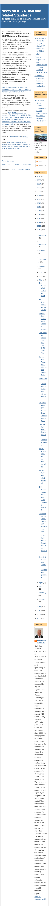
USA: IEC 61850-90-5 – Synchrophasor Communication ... (43, 435)
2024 (39, 184)
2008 (39, 618)
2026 (39, 176)
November (42, 244)
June (41, 276)
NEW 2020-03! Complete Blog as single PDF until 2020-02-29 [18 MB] (40, 46)
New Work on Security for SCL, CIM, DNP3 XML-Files (43, 343)
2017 (39, 211)
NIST (3, 148)
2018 (39, 207)
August (41, 266)
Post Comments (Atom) (21, 169)
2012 (39, 230)
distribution (22, 142)
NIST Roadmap (11, 148)
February (42, 593)
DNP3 (19, 144)
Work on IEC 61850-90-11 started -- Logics (42, 321)
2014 (39, 222)
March (41, 586)
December (42, 235)
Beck (8, 142)
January (42, 599)
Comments (41, 166)
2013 (39, 226)
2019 (39, 203)
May (41, 280)
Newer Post (6, 165)
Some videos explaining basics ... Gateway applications (39, 81)
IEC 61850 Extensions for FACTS (42, 305)
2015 (39, 218)
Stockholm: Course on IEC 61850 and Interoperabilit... (43, 389)
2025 (39, 180)
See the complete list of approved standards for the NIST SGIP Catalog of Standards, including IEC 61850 (16, 90)
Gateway (25, 144)
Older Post (27, 165)
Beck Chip (14, 142)
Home (17, 165)
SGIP (18, 148)
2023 (39, 188)
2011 (39, 607)
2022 (39, 192)
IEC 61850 (26, 146)
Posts (39, 162)
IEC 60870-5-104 (16, 146)
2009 (39, 614)
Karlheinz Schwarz (41, 641)
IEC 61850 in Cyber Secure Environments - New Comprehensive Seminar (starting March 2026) (40, 111)
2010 (39, 611)
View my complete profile (40, 898)
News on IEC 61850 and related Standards (21, 13)
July (41, 272)
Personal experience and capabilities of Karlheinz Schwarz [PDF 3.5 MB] (40, 64)
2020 (39, 199)
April (41, 583)
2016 (39, 214)
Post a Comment (8, 161)
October (42, 251)
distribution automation (9, 144)
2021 (39, 195)
